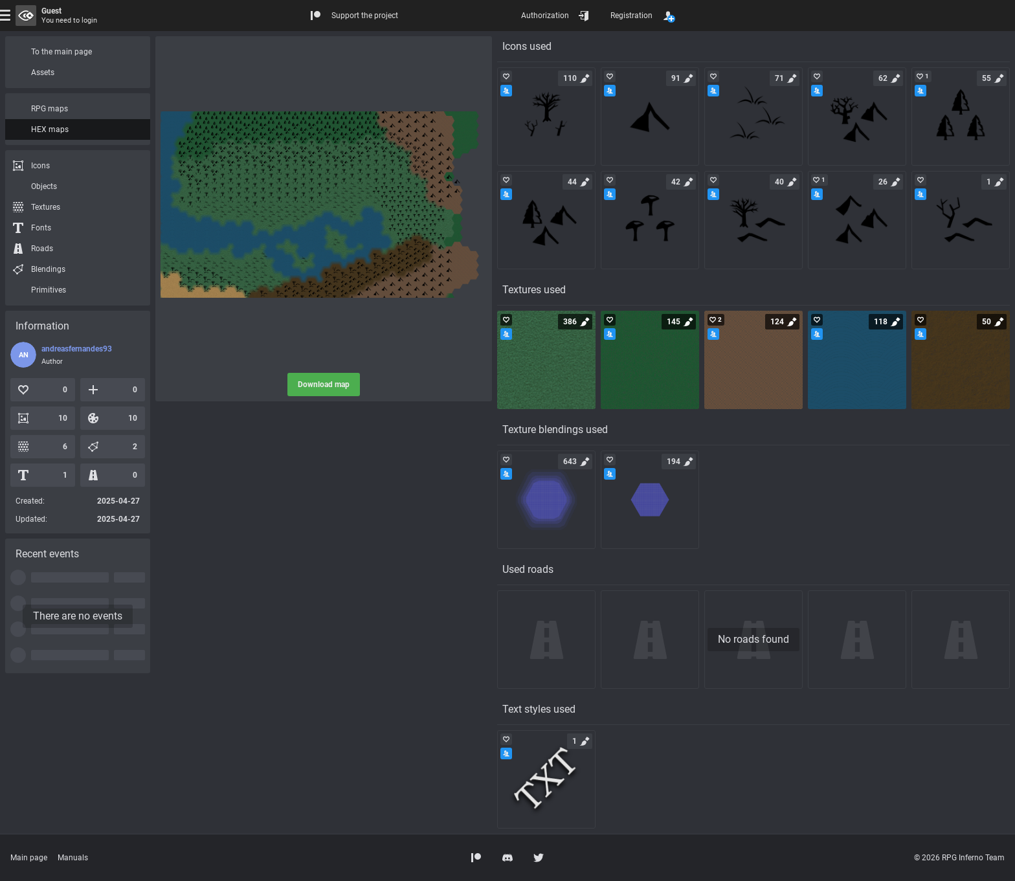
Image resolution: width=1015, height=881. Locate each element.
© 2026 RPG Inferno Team (959, 858)
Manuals (73, 858)
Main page (28, 858)
